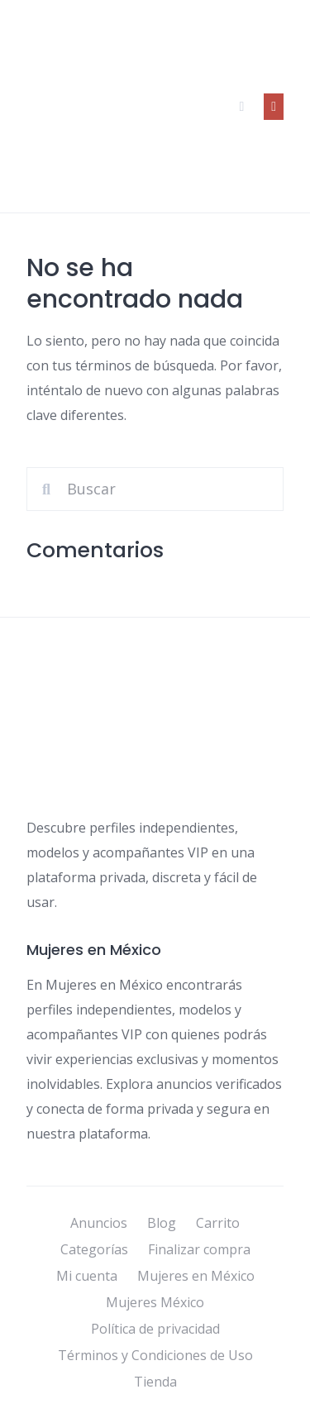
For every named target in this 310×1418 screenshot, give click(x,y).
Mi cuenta (86, 1276)
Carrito (218, 1223)
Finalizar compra (199, 1249)
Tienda (155, 1382)
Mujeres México (155, 1302)
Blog (161, 1223)
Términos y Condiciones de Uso (155, 1355)
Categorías (94, 1249)
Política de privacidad (155, 1329)
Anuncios (98, 1223)
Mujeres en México (196, 1276)
